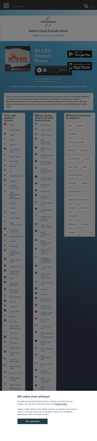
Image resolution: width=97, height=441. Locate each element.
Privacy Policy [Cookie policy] (61, 404)
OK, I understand (32, 421)
